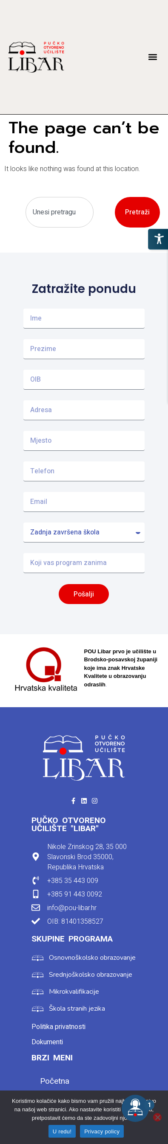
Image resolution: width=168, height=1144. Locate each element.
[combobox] (60, 212)
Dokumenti (47, 1042)
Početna (54, 1081)
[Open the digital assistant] (135, 1108)
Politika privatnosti (58, 1027)
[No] (157, 1117)
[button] (152, 57)
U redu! (62, 1131)
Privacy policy (102, 1131)
